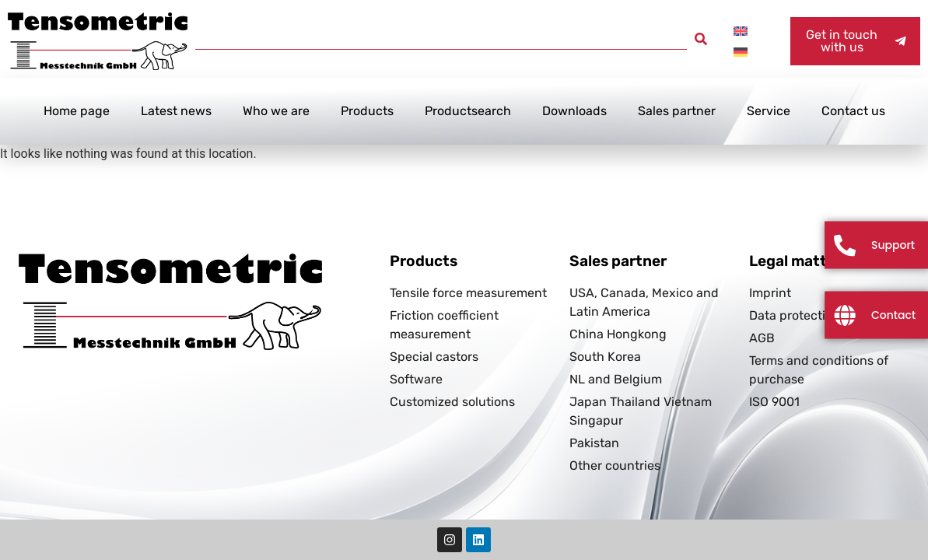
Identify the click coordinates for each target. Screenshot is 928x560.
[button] (701, 39)
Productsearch (468, 110)
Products (367, 110)
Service (768, 110)
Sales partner (677, 110)
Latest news (176, 110)
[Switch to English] (740, 30)
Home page (77, 110)
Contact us (853, 110)
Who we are (276, 110)
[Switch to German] (740, 51)
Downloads (574, 110)
